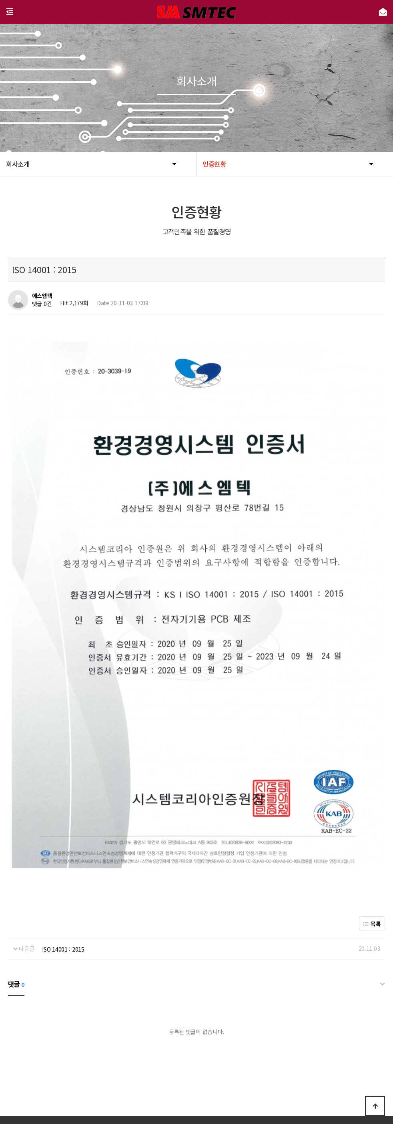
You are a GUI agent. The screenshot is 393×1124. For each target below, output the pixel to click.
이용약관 (206, 1068)
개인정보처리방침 (168, 1068)
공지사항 (234, 1068)
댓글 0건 (42, 304)
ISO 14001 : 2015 (63, 888)
